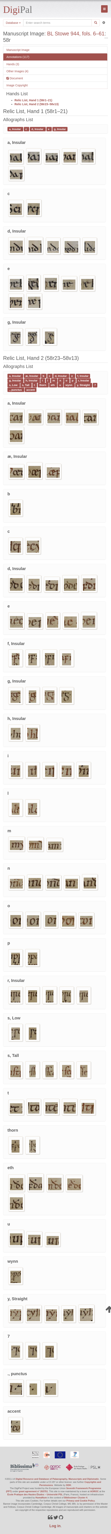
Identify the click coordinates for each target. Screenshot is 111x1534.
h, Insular (31, 380)
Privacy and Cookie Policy (80, 1500)
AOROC (94, 1491)
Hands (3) (12, 64)
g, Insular (60, 128)
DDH (68, 1485)
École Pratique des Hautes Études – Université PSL (35, 1494)
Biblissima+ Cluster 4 (75, 1497)
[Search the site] (57, 22)
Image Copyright (17, 85)
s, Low (13, 385)
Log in (55, 1526)
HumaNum (41, 1497)
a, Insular (15, 128)
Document (16, 78)
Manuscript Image (17, 50)
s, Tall (26, 385)
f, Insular (82, 375)
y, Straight (83, 385)
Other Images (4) (17, 71)
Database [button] (13, 22)
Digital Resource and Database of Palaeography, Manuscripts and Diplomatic (57, 1479)
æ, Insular (32, 375)
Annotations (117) (17, 57)
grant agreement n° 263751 (33, 1491)
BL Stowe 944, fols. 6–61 (76, 33)
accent (30, 389)
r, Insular (83, 380)
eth (53, 385)
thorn (43, 385)
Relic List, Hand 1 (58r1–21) (33, 100)
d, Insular (37, 128)
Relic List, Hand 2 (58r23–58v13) (36, 104)
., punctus (16, 389)
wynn (69, 385)
